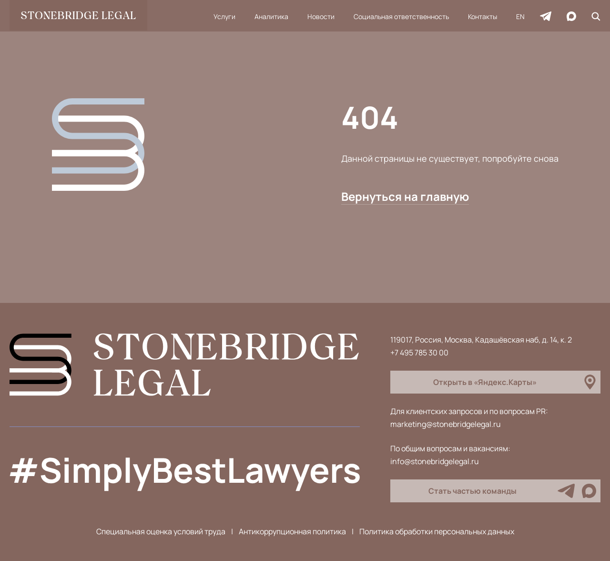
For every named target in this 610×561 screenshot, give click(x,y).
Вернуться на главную (405, 196)
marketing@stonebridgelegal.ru (445, 424)
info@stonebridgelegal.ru (434, 461)
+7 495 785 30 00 (419, 352)
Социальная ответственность (401, 16)
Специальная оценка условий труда (160, 531)
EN (520, 16)
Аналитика (271, 16)
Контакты (482, 16)
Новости (321, 16)
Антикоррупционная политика (292, 531)
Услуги (224, 16)
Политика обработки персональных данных (436, 531)
